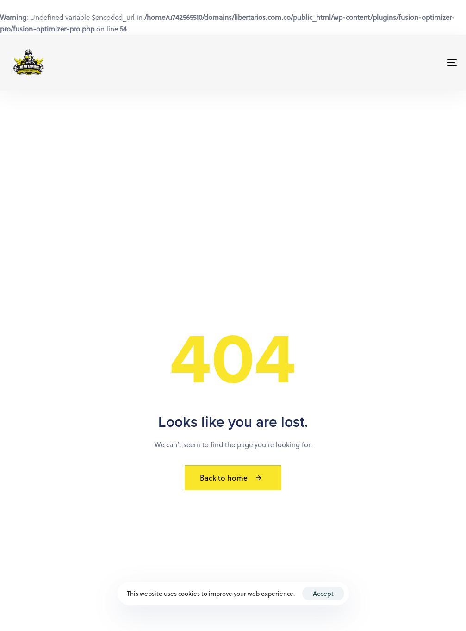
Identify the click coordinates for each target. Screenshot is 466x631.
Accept (323, 593)
